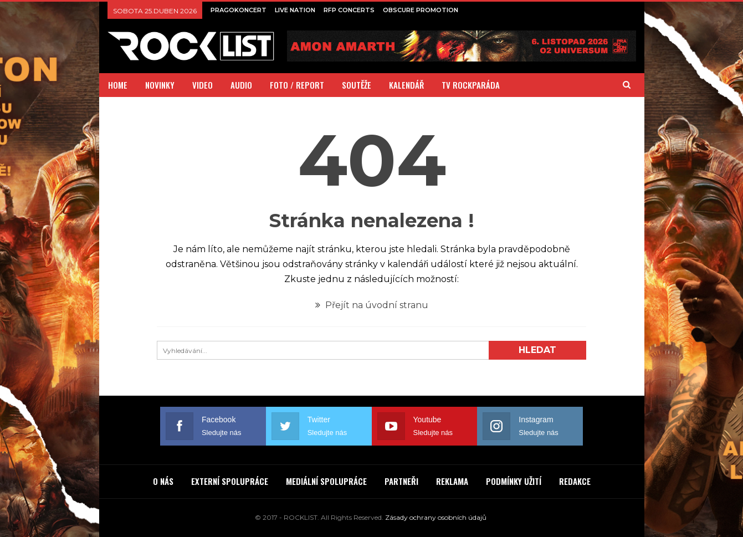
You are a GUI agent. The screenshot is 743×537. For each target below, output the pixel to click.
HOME (117, 85)
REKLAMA (452, 481)
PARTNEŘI (401, 481)
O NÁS (163, 481)
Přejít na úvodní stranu (371, 305)
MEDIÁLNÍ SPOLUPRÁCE (326, 481)
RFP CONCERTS (349, 10)
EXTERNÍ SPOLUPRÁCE (229, 481)
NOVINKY (160, 85)
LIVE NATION (295, 10)
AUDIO (241, 85)
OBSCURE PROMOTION (420, 10)
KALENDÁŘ (406, 85)
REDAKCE (575, 481)
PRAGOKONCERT (239, 10)
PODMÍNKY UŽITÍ (513, 481)
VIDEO (202, 85)
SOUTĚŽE (356, 85)
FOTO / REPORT (297, 85)
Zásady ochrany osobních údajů (435, 517)
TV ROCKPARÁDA (471, 85)
